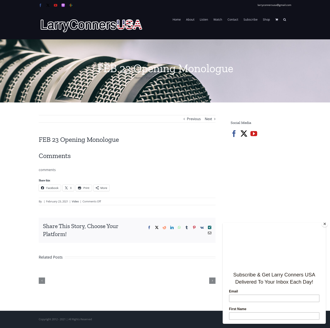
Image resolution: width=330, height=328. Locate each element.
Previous (194, 119)
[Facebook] (234, 133)
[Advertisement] (262, 212)
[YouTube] (253, 133)
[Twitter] (244, 133)
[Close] (325, 224)
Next (208, 119)
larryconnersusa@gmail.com (274, 5)
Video (75, 201)
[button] (284, 19)
